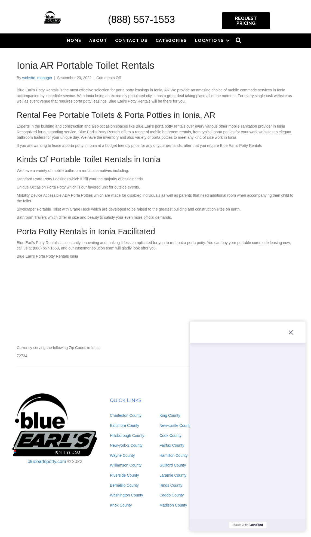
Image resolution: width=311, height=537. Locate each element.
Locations (209, 40)
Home (74, 40)
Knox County (121, 505)
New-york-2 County (126, 445)
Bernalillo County (124, 485)
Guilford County (172, 465)
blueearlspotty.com (46, 461)
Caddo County (171, 495)
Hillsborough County (127, 435)
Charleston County (125, 415)
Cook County (170, 435)
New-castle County (175, 425)
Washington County (126, 495)
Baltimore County (124, 425)
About (98, 40)
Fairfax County (171, 445)
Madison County (173, 505)
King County (169, 415)
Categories (171, 40)
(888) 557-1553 (141, 19)
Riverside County (124, 475)
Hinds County (170, 485)
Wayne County (122, 455)
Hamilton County (173, 455)
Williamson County (125, 465)
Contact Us (131, 40)
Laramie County (172, 475)
